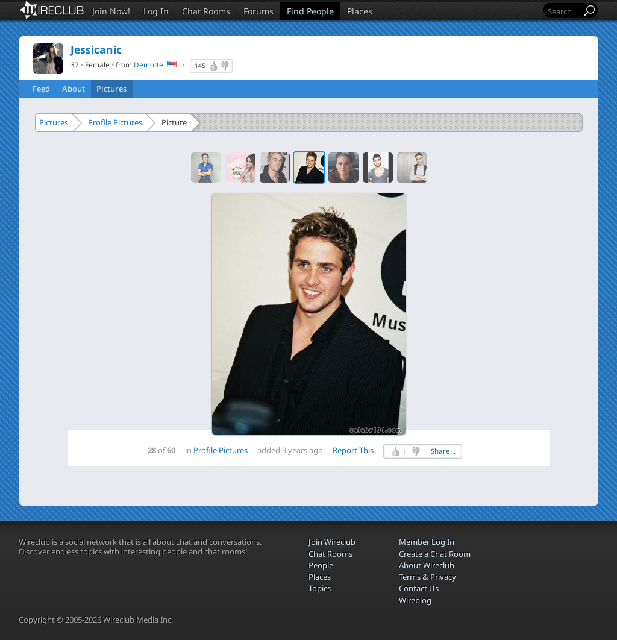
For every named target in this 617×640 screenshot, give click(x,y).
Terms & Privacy (427, 577)
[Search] (563, 11)
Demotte (148, 64)
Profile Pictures (115, 122)
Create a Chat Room (435, 554)
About (73, 88)
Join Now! (111, 11)
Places (359, 11)
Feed (41, 88)
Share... (443, 451)
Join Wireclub (331, 542)
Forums (258, 11)
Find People (310, 11)
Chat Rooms (206, 11)
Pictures (111, 88)
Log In (156, 11)
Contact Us (419, 588)
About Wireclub (426, 565)
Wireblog (415, 600)
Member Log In (426, 542)
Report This (353, 450)
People (320, 565)
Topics (319, 588)
